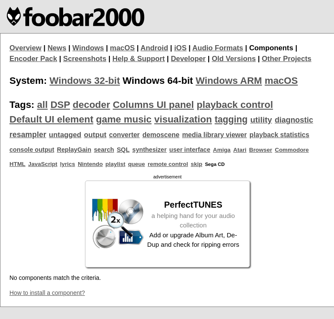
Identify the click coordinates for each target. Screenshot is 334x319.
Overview (25, 48)
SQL (123, 149)
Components (271, 48)
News (57, 48)
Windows (88, 48)
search (104, 149)
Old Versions (234, 59)
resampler (27, 134)
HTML (17, 164)
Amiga (222, 150)
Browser (260, 150)
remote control (168, 164)
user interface (189, 149)
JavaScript (43, 164)
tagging (231, 119)
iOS (180, 48)
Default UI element (51, 119)
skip (196, 164)
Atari (239, 150)
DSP (60, 104)
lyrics (67, 164)
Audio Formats (217, 48)
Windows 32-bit (84, 80)
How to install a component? (47, 292)
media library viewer (214, 134)
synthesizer (149, 149)
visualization (183, 119)
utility (261, 119)
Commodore (292, 150)
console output (31, 149)
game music (124, 119)
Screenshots (84, 59)
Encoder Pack (33, 59)
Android (154, 48)
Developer (188, 59)
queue (136, 164)
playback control (235, 104)
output (95, 135)
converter (124, 134)
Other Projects (287, 59)
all (42, 104)
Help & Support (138, 59)
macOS (122, 48)
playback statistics (279, 134)
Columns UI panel (153, 104)
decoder (91, 104)
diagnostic (294, 120)
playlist (115, 164)
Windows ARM (229, 80)
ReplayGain (74, 149)
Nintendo (90, 164)
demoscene (161, 134)
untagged (65, 135)
